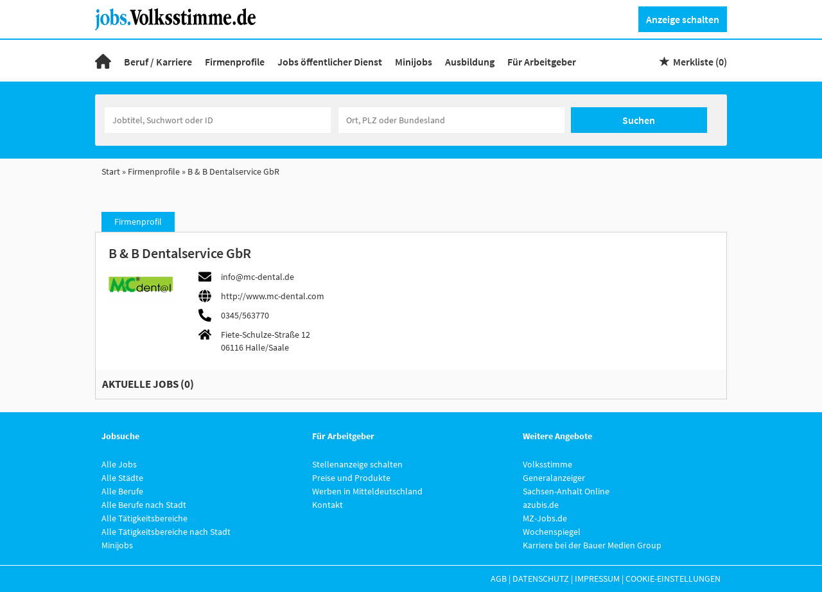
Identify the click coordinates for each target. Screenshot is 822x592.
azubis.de (541, 504)
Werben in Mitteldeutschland (367, 491)
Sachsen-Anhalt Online (566, 491)
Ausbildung (469, 61)
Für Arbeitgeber (541, 61)
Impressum (597, 578)
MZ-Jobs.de (545, 518)
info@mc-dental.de (257, 277)
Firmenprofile (235, 61)
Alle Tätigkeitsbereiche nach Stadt (166, 531)
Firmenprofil (138, 221)
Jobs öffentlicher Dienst (329, 61)
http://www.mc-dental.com (272, 296)
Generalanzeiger (554, 477)
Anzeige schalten (682, 19)
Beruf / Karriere (158, 61)
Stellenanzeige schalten (357, 464)
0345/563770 (245, 315)
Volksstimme (547, 464)
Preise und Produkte (351, 477)
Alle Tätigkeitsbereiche (144, 518)
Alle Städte (122, 477)
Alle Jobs (119, 464)
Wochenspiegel (552, 531)
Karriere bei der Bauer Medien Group (592, 545)
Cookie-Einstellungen (673, 578)
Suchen (638, 120)
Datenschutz (540, 578)
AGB (499, 578)
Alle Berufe (122, 491)
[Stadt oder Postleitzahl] (451, 120)
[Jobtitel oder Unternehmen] (218, 120)
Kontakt (327, 504)
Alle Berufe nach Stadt (143, 504)
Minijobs (413, 61)
